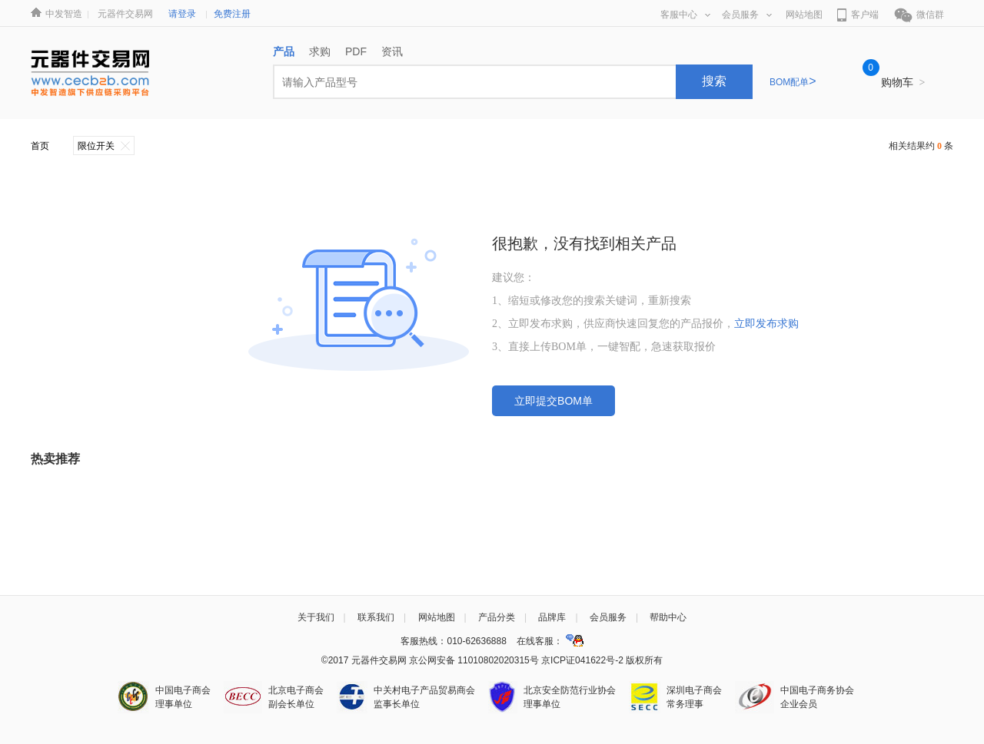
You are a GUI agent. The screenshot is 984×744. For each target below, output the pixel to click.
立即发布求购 (766, 323)
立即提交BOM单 (553, 401)
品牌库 (552, 617)
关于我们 (316, 617)
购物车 (903, 82)
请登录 (182, 13)
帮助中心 (668, 617)
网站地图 (804, 14)
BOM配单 (793, 82)
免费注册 (232, 13)
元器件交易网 (125, 13)
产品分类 (496, 617)
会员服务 (747, 14)
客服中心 (685, 14)
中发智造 (63, 13)
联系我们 (375, 617)
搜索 (714, 81)
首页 (40, 146)
